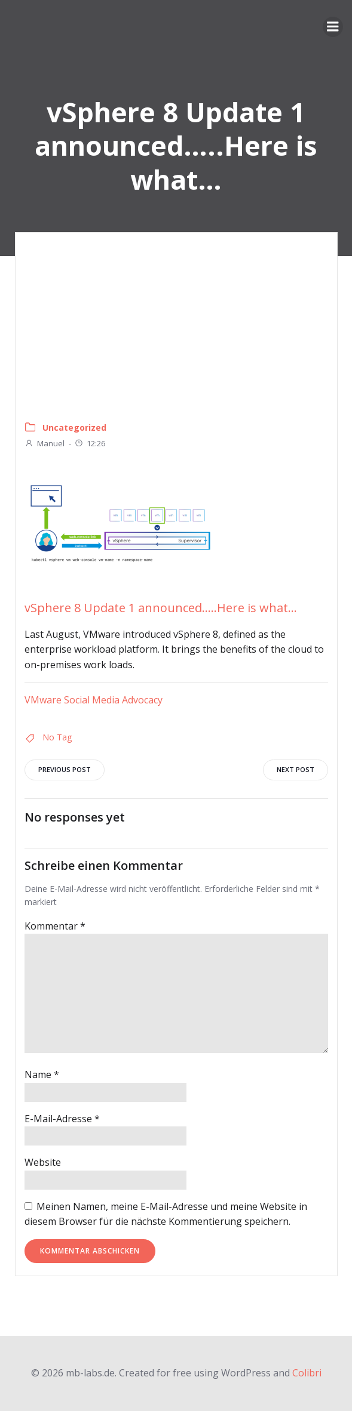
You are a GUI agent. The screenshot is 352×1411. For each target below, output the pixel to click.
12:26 (89, 443)
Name (42, 1074)
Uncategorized (74, 427)
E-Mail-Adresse (62, 1118)
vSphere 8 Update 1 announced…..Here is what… (161, 608)
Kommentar (55, 926)
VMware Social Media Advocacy (94, 699)
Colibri (307, 1372)
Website (43, 1162)
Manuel (45, 443)
